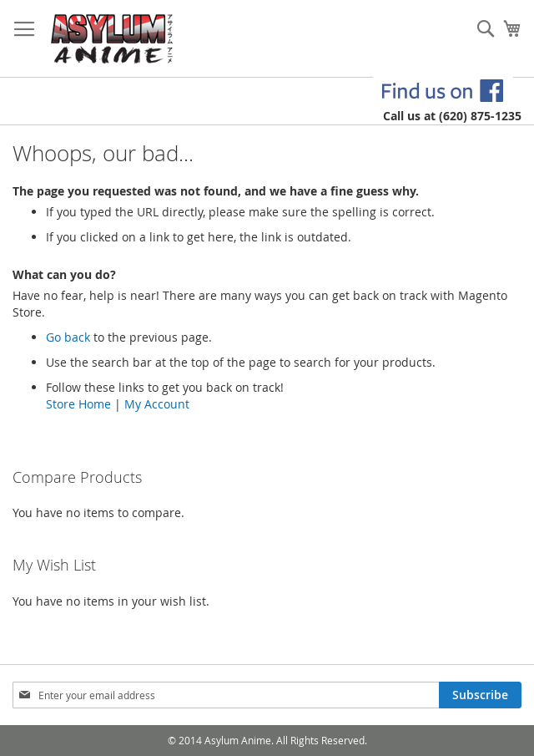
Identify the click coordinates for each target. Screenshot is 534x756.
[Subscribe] (480, 695)
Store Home (78, 404)
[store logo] (112, 39)
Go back (68, 337)
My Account (156, 404)
